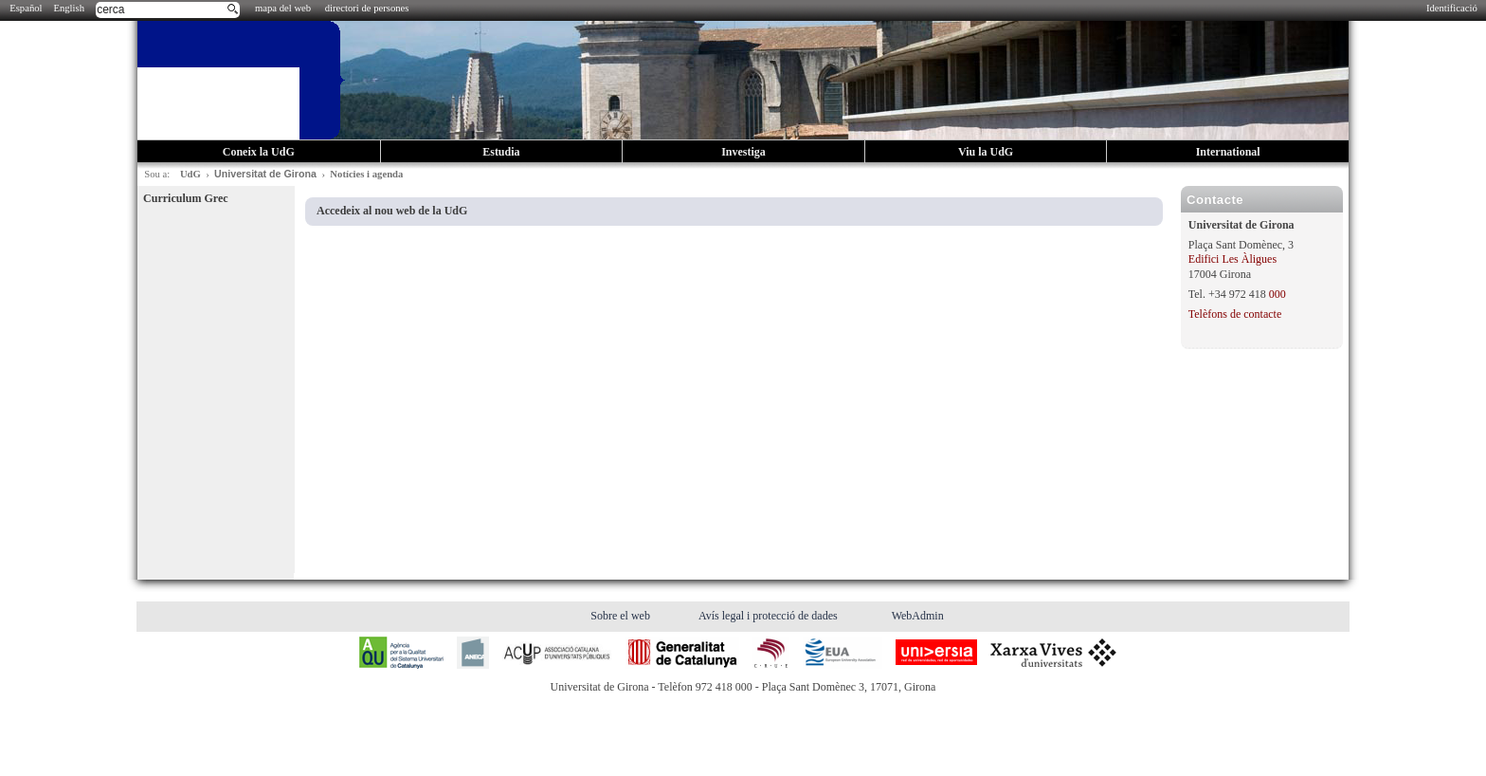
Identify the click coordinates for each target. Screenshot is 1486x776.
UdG (190, 174)
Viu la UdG (985, 151)
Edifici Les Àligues (1232, 259)
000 (1277, 294)
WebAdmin (918, 615)
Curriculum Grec (185, 198)
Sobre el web (621, 615)
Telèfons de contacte (1234, 314)
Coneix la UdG (259, 151)
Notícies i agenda (366, 174)
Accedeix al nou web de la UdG (392, 210)
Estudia (500, 151)
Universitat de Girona (265, 173)
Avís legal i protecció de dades (769, 615)
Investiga (743, 151)
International (1228, 151)
